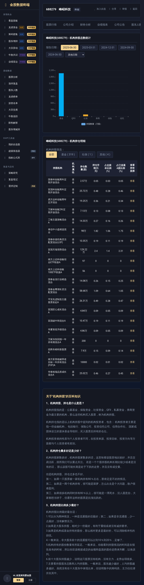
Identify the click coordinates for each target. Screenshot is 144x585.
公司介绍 (68, 24)
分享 (112, 9)
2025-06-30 (69, 47)
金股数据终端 (16, 5)
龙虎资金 (19, 27)
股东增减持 (11, 129)
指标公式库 (19, 157)
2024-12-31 (108, 47)
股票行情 (51, 24)
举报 (123, 9)
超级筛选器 (19, 151)
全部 (51, 154)
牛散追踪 (10, 116)
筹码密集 (19, 34)
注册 (30, 580)
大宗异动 (19, 48)
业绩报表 (102, 24)
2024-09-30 (127, 47)
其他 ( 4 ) (105, 154)
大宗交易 (10, 109)
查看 (132, 181)
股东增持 (19, 41)
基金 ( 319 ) (68, 154)
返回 (133, 9)
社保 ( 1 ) (87, 154)
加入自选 (99, 9)
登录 (18, 580)
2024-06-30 (55, 54)
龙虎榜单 (10, 96)
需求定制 (19, 186)
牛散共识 (19, 55)
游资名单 (10, 103)
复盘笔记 (10, 179)
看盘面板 (10, 20)
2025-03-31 (88, 47)
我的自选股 (11, 144)
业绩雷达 (19, 62)
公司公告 (119, 24)
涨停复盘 (10, 83)
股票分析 (10, 77)
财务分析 (85, 24)
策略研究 (10, 173)
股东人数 (10, 90)
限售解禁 (10, 122)
